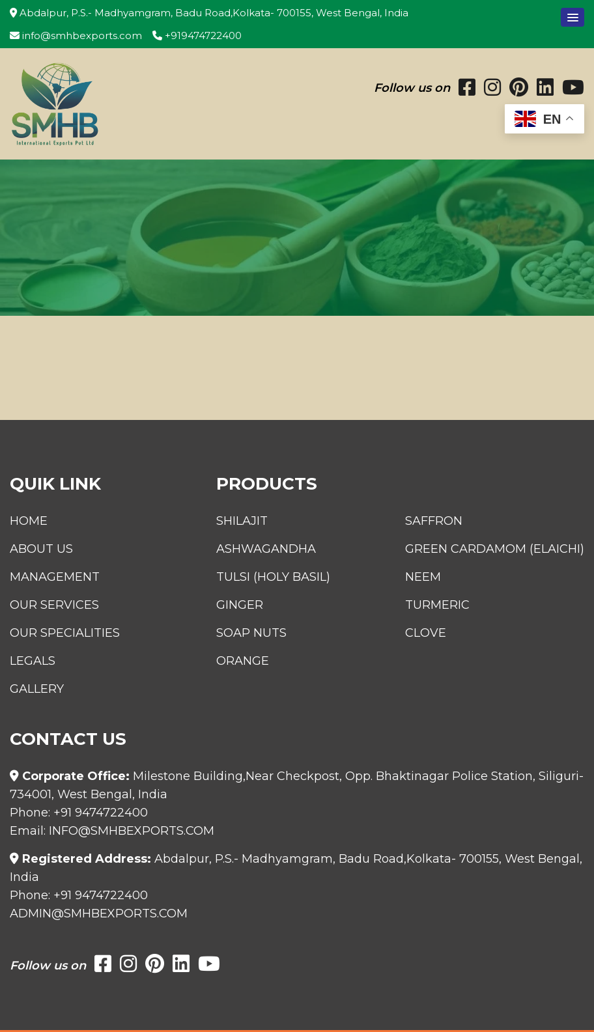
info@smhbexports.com (76, 35)
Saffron (433, 521)
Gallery (37, 689)
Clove (425, 633)
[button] (572, 17)
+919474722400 (197, 35)
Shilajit (242, 521)
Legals (32, 661)
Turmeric (437, 605)
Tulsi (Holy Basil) (273, 577)
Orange (242, 661)
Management (55, 577)
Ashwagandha (266, 549)
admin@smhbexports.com (99, 913)
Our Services (54, 605)
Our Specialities (65, 633)
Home (29, 521)
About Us (41, 549)
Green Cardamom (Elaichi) (494, 549)
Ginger (239, 605)
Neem (423, 577)
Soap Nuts (251, 633)
